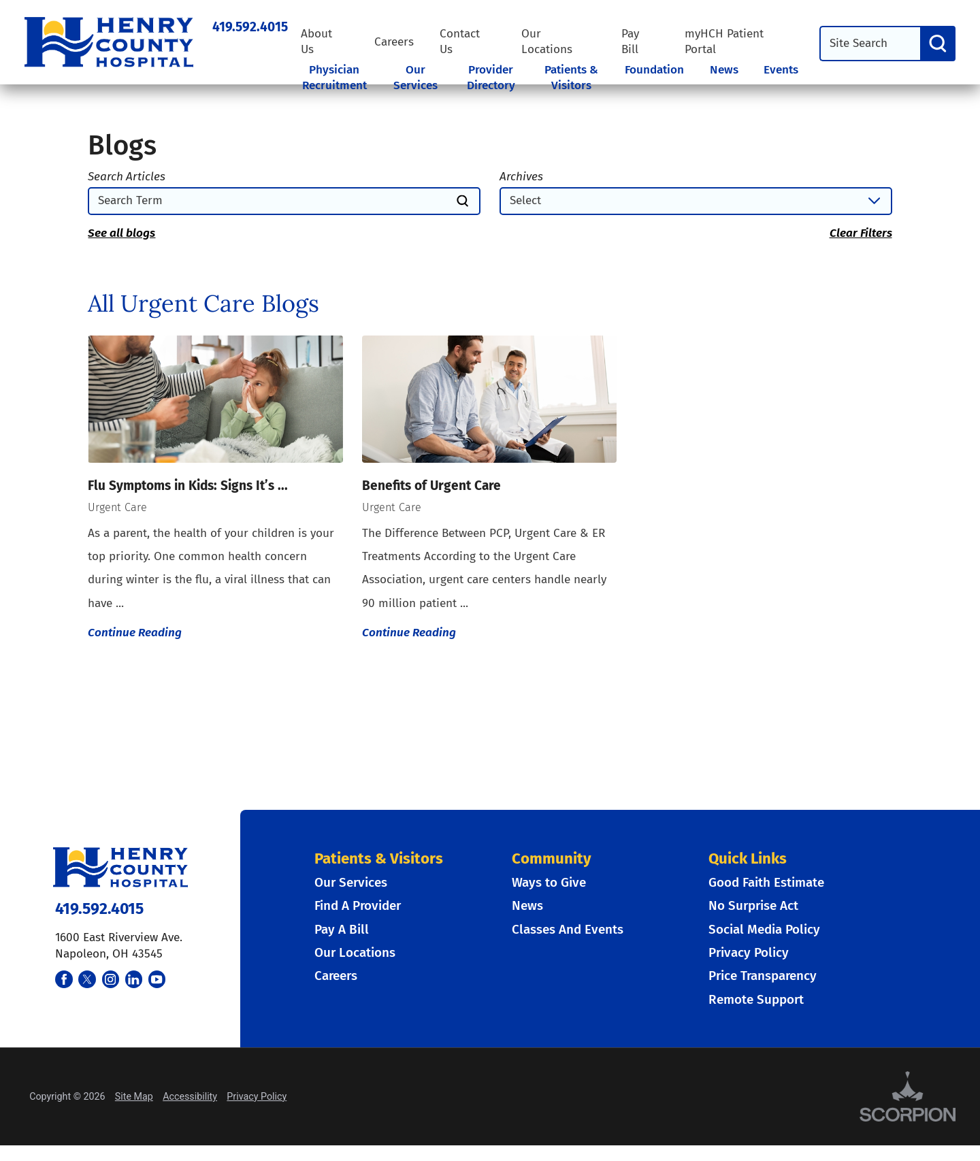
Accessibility (190, 1096)
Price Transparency (762, 975)
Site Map (134, 1096)
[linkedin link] (134, 979)
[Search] (938, 43)
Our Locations (546, 41)
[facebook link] (64, 979)
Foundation (654, 70)
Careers (394, 42)
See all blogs (121, 233)
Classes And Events (567, 929)
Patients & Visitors (571, 78)
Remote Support (756, 999)
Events (781, 70)
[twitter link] (87, 979)
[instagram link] (111, 979)
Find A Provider (357, 905)
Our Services (415, 78)
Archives (521, 176)
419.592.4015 (250, 27)
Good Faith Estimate (766, 882)
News (724, 70)
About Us (316, 41)
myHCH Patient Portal (724, 41)
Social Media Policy (764, 929)
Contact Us (460, 41)
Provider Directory (491, 78)
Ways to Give (549, 882)
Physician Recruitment (334, 78)
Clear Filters (861, 233)
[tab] (340, 87)
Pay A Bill (341, 929)
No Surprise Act (753, 905)
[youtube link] (157, 979)
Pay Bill (630, 41)
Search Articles (126, 176)
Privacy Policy (748, 952)
